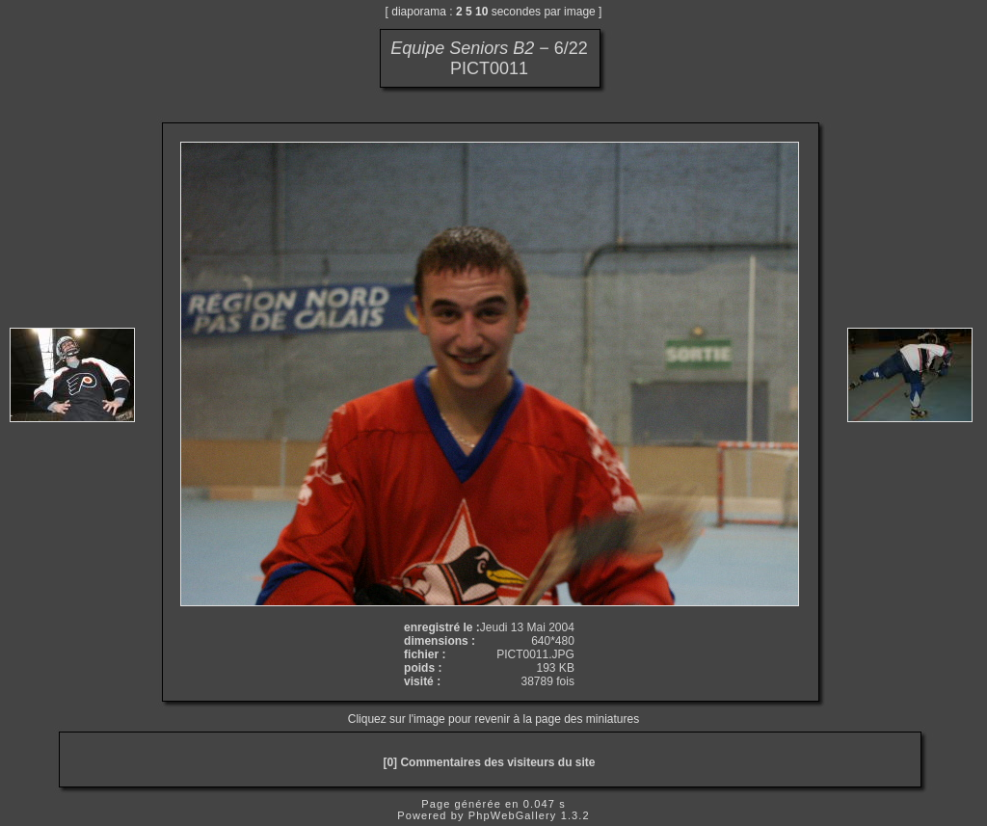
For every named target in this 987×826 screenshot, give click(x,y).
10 (481, 11)
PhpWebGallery (512, 815)
